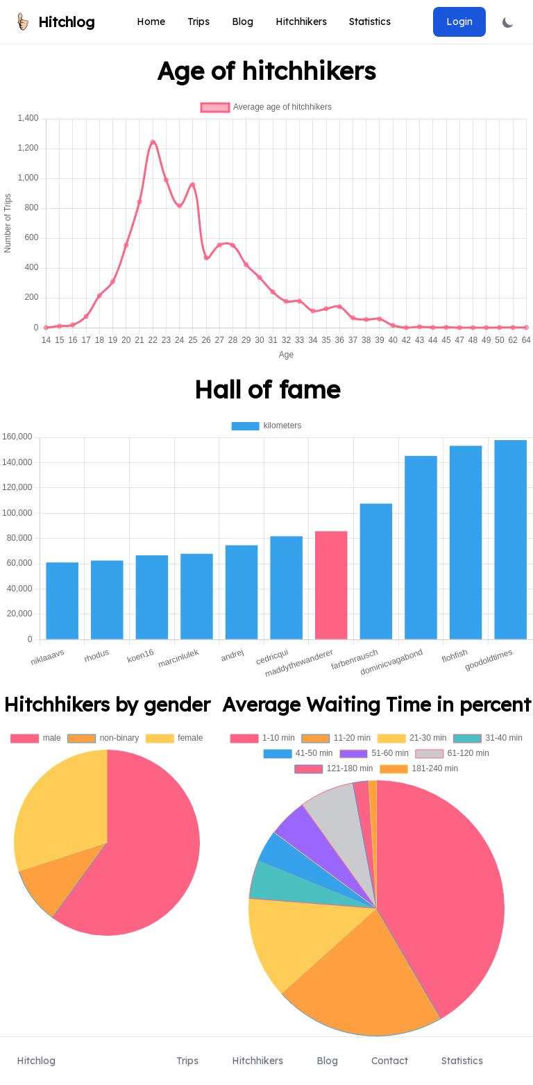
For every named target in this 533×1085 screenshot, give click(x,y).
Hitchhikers (301, 21)
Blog (242, 21)
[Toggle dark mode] (508, 22)
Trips (198, 21)
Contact (389, 1060)
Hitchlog (36, 1060)
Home (151, 21)
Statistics (370, 21)
